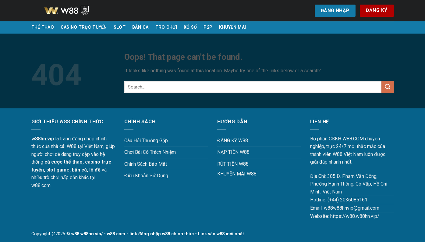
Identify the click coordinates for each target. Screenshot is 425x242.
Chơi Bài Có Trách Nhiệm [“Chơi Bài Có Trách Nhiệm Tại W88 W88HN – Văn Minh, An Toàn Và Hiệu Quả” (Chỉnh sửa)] (150, 152)
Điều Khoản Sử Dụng (146, 176)
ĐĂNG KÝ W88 (232, 140)
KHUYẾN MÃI (232, 27)
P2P (208, 27)
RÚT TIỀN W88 (233, 164)
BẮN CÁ (140, 27)
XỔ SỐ (190, 27)
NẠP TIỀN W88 (233, 152)
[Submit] (387, 87)
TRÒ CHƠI (166, 27)
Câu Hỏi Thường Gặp (146, 140)
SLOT (120, 27)
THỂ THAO (42, 27)
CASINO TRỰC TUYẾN (84, 27)
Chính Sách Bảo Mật (145, 164)
